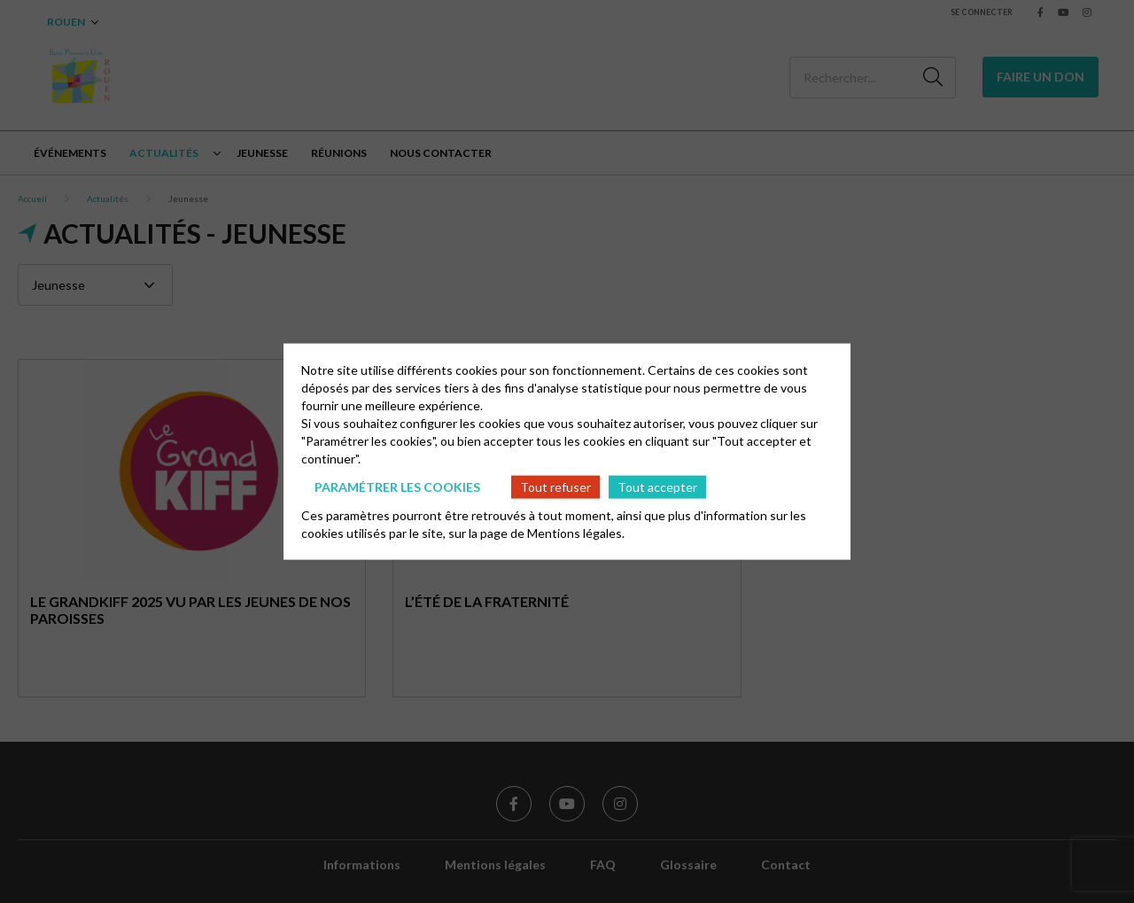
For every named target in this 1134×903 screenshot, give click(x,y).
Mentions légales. (576, 533)
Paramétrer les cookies (397, 486)
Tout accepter (657, 486)
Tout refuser (555, 486)
